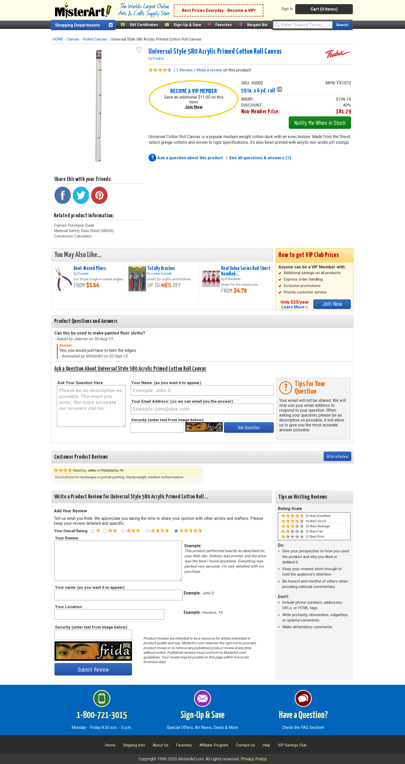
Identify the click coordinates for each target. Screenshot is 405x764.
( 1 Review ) (184, 70)
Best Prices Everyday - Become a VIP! (218, 10)
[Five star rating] (176, 531)
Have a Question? (303, 715)
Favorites (223, 25)
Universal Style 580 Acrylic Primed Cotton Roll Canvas (215, 51)
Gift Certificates (144, 25)
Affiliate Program (213, 745)
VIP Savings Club (292, 745)
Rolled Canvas (95, 39)
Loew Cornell (162, 273)
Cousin (83, 273)
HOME (58, 39)
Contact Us (245, 745)
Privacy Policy (254, 759)
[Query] (302, 24)
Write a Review (337, 456)
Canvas (73, 39)
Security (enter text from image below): (167, 420)
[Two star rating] (104, 531)
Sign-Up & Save (187, 25)
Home (110, 745)
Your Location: (68, 606)
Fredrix (158, 58)
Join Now (193, 107)
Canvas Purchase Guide (74, 225)
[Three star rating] (123, 531)
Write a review (209, 70)
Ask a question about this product (190, 157)
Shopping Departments (77, 25)
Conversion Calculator (73, 236)
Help (266, 745)
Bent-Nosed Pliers (90, 268)
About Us (160, 745)
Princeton (232, 279)
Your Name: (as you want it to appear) (166, 382)
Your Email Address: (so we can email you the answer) (182, 401)
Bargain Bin (257, 25)
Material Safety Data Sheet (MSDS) (84, 230)
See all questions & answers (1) (260, 157)
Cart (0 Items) (324, 9)
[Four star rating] (147, 531)
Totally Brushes (161, 268)
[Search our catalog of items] (341, 25)
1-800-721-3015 (101, 715)
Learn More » (295, 307)
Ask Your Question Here (80, 382)
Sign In (287, 8)
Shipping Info (134, 745)
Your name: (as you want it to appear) (89, 587)
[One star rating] (93, 531)
